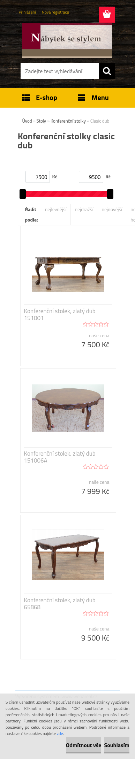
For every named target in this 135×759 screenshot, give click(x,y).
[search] (107, 71)
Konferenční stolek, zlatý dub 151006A (60, 457)
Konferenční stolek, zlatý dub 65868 (60, 604)
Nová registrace (55, 12)
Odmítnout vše (84, 745)
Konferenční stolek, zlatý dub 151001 (60, 315)
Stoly (41, 120)
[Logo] (67, 40)
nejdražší (84, 209)
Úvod (27, 120)
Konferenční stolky (68, 120)
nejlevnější (56, 209)
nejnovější (112, 209)
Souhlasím (116, 745)
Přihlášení (27, 12)
